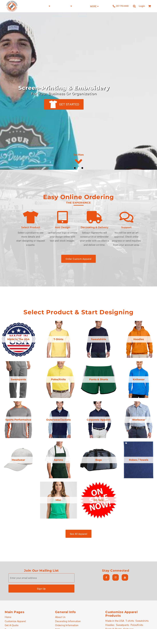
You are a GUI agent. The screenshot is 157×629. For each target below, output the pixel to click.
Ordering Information (66, 625)
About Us (60, 617)
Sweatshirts (142, 621)
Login (142, 6)
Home (8, 617)
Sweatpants (122, 625)
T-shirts (130, 621)
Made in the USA (114, 621)
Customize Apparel (15, 621)
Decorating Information (68, 621)
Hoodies (109, 625)
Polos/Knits (137, 625)
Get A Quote (11, 625)
